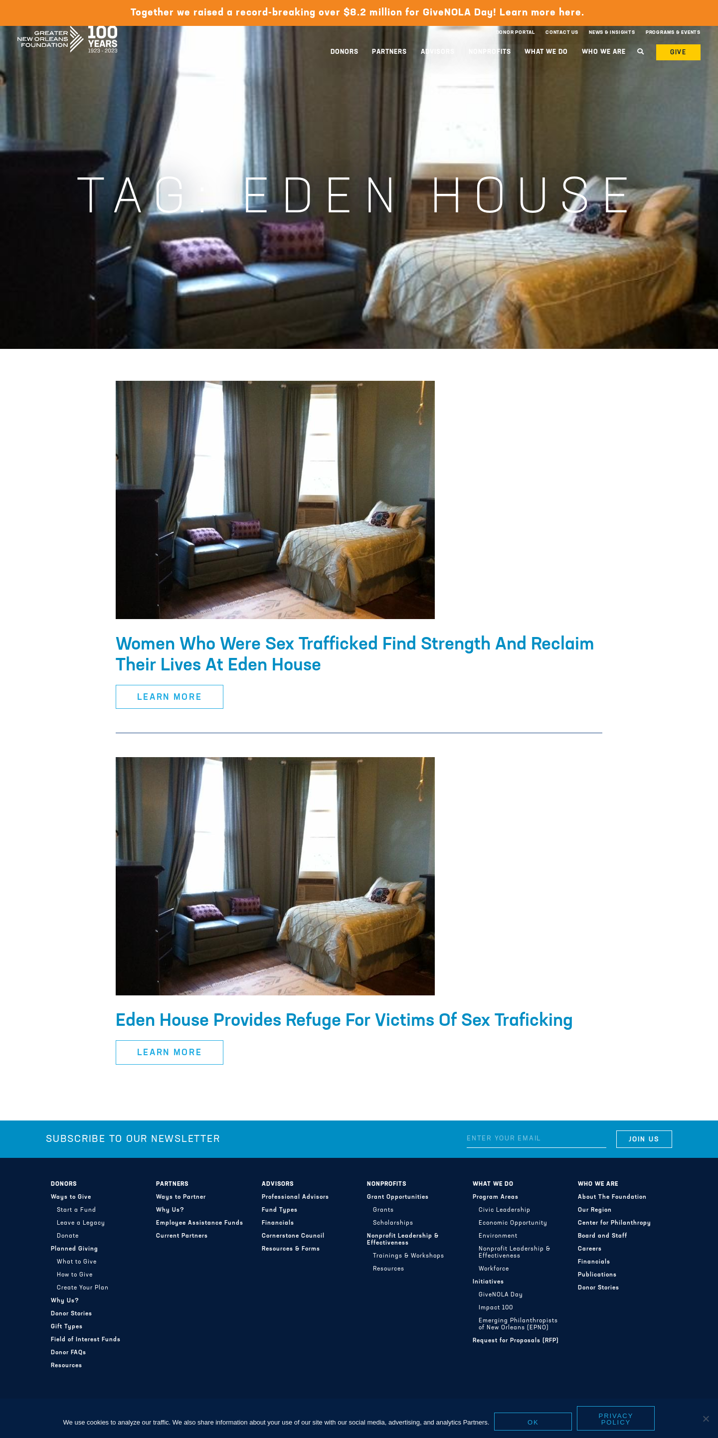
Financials (278, 1223)
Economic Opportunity (513, 1223)
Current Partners (182, 1236)
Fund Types (280, 1210)
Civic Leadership (505, 1210)
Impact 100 (496, 1308)
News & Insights (612, 32)
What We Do (546, 52)
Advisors (438, 52)
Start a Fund (76, 1210)
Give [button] (678, 52)
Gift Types (67, 1327)
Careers (590, 1249)
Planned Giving (74, 1249)
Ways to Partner (181, 1197)
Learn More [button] (169, 697)
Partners (389, 52)
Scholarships (393, 1223)
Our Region (595, 1210)
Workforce (494, 1269)
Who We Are (604, 52)
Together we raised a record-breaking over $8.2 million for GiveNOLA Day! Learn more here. (359, 13)
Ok (533, 1422)
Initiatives (488, 1282)
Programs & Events (673, 32)
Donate (68, 1236)
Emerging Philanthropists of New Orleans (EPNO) (518, 1324)
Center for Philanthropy (614, 1223)
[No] (706, 1419)
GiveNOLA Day (501, 1295)
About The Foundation (612, 1197)
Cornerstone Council (293, 1236)
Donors (345, 52)
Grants (383, 1210)
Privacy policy (616, 1419)
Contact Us (561, 32)
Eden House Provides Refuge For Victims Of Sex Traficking (344, 1021)
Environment (498, 1236)
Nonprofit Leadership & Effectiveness (403, 1239)
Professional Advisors (295, 1197)
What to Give (77, 1262)
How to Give (75, 1275)
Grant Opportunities (398, 1197)
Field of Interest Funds (86, 1340)
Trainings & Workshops (408, 1256)
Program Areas (496, 1197)
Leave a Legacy (81, 1223)
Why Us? (65, 1301)
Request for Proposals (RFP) (516, 1341)
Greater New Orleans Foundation (67, 30)
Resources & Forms (291, 1249)
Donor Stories (71, 1314)
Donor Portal (515, 32)
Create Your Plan (83, 1288)
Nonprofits (490, 52)
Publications (597, 1275)
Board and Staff (602, 1236)
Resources (66, 1366)
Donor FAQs (68, 1353)
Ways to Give (71, 1197)
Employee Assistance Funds (199, 1223)
